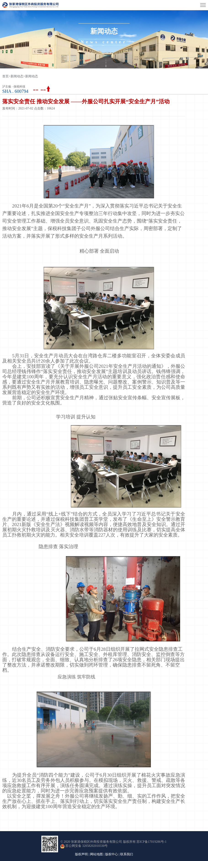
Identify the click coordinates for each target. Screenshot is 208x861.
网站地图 (96, 854)
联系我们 (126, 854)
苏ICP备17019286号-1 (151, 841)
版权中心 (111, 854)
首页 (6, 76)
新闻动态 (17, 76)
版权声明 (81, 854)
